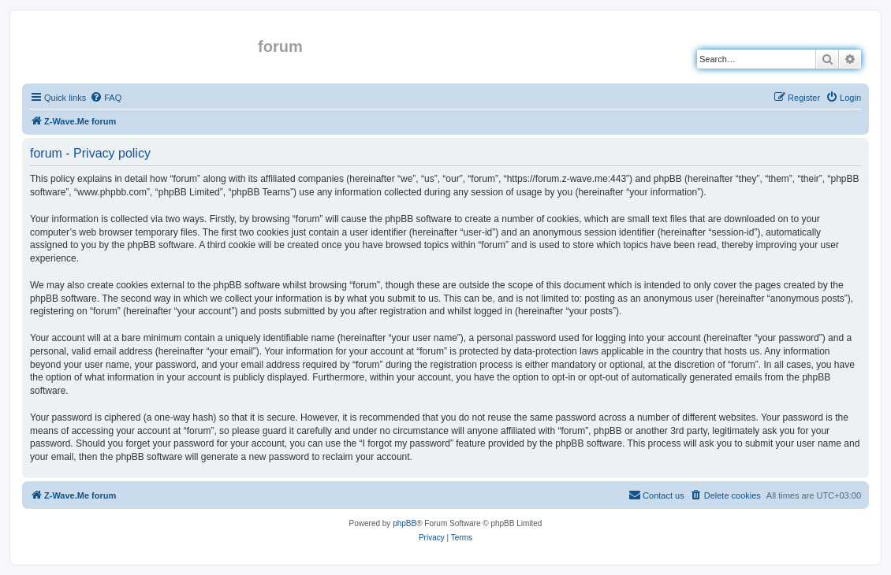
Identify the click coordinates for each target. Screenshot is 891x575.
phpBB (404, 523)
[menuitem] (105, 97)
